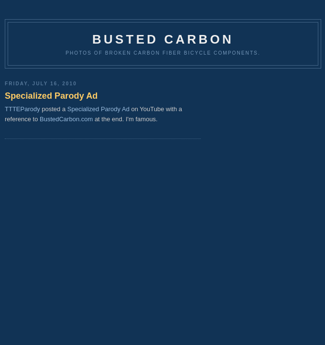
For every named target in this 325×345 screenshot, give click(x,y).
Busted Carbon (163, 39)
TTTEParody (22, 109)
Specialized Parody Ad (51, 96)
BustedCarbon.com (66, 119)
